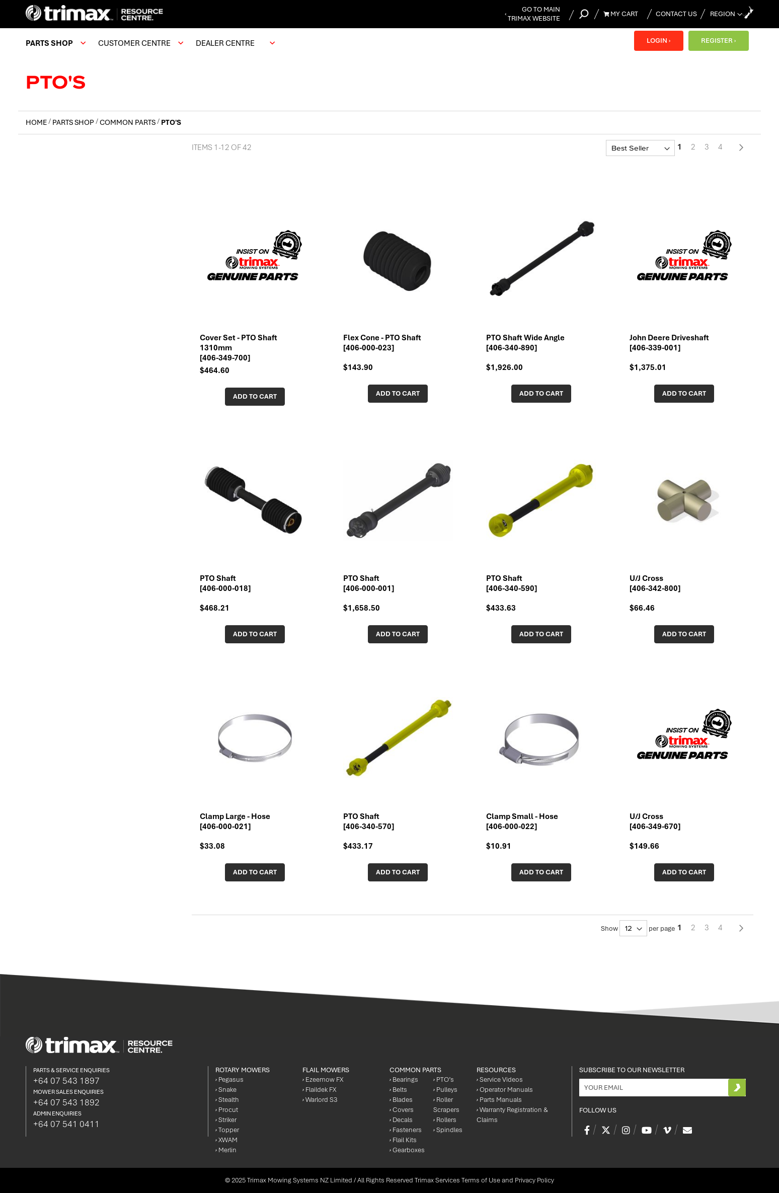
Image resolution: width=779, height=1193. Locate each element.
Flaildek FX (319, 1089)
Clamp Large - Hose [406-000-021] (235, 821)
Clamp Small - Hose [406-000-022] (522, 821)
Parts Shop (74, 122)
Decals (401, 1119)
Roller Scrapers (446, 1104)
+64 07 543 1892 (66, 1102)
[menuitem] (54, 43)
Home (37, 122)
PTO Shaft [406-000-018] (225, 583)
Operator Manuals (505, 1089)
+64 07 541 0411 (66, 1124)
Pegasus (229, 1079)
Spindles (447, 1130)
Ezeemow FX (322, 1079)
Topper (227, 1130)
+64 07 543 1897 (66, 1080)
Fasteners (406, 1130)
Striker (226, 1119)
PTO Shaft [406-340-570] (368, 821)
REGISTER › (717, 40)
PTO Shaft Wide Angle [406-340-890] (525, 343)
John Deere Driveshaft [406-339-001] (669, 343)
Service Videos (500, 1079)
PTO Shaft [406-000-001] (368, 583)
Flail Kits (403, 1140)
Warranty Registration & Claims (512, 1114)
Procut (226, 1109)
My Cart (620, 14)
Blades (401, 1099)
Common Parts (128, 122)
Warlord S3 (319, 1099)
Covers (402, 1109)
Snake (226, 1089)
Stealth (227, 1099)
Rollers (444, 1119)
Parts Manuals (499, 1099)
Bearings (404, 1079)
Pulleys (445, 1089)
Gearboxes (407, 1150)
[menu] (153, 43)
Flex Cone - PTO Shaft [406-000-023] (382, 343)
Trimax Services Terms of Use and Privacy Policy (484, 1180)
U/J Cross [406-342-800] (655, 583)
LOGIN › (658, 40)
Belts (398, 1089)
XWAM (226, 1140)
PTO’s (443, 1079)
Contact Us (676, 14)
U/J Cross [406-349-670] (655, 821)
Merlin (226, 1150)
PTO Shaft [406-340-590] (511, 583)
